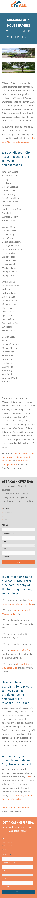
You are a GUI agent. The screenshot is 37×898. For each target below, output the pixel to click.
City (4, 541)
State (5, 548)
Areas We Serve (23, 808)
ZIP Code (6, 557)
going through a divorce (22, 650)
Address (6, 525)
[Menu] (18, 10)
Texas (28, 776)
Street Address (9, 533)
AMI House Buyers (9, 808)
